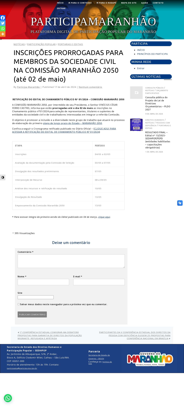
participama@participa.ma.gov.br (22, 368)
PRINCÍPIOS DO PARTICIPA (152, 53)
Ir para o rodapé (106, 2)
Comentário (26, 251)
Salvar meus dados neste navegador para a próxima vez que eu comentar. (63, 304)
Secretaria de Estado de (99, 355)
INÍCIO (60, 2)
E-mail (77, 276)
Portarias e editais (70, 44)
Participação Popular (41, 44)
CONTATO (158, 2)
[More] (2, 34)
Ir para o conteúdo (80, 2)
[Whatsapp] (2, 28)
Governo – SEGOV (96, 358)
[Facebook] (2, 17)
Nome (22, 276)
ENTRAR (61, 8)
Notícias (19, 44)
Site (20, 292)
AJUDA (144, 2)
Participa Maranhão (28, 87)
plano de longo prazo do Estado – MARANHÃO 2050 (72, 123)
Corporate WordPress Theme (84, 376)
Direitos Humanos (154, 120)
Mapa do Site (129, 2)
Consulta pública (154, 88)
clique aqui (104, 216)
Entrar (141, 68)
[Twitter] (2, 23)
